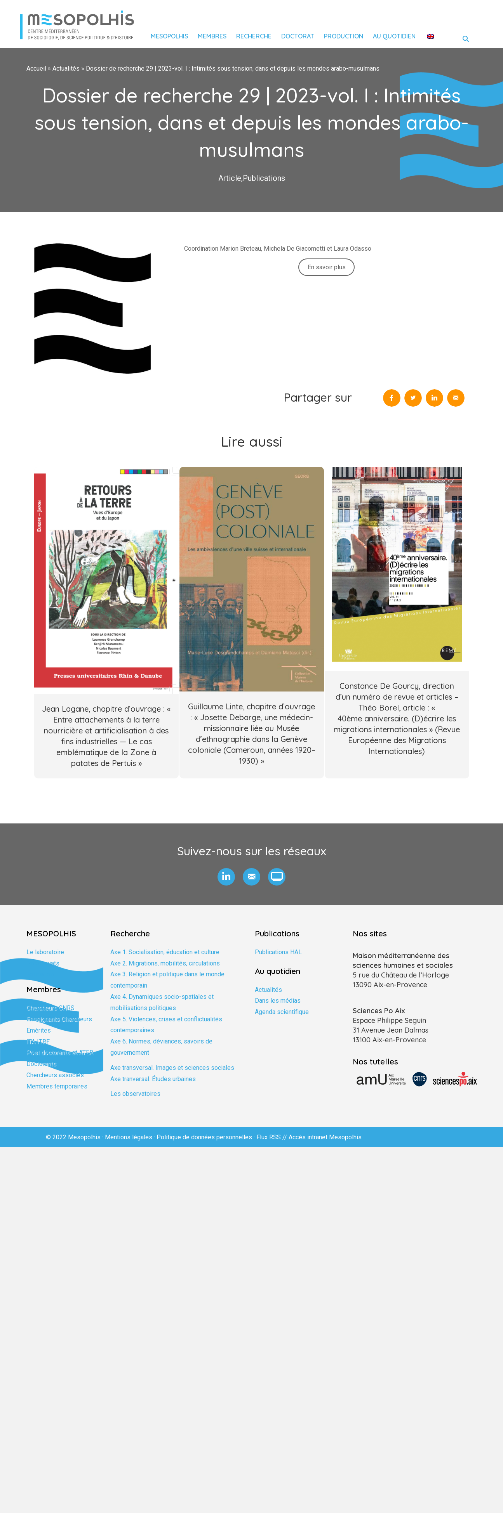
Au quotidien (394, 36)
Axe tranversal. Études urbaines (153, 1079)
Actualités (66, 68)
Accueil (36, 68)
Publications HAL (278, 952)
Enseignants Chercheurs (59, 1019)
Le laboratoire (45, 952)
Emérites (38, 1030)
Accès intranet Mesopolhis (325, 1137)
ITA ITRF (38, 1041)
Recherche (254, 36)
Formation (40, 974)
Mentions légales (128, 1137)
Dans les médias (278, 1000)
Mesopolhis (169, 36)
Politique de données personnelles (204, 1137)
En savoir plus (327, 267)
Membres (212, 36)
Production (343, 36)
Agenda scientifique (282, 1012)
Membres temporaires (56, 1086)
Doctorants (41, 1064)
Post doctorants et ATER (59, 1052)
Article (229, 178)
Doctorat (297, 36)
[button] (226, 877)
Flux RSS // (272, 1137)
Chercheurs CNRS (50, 1008)
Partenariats (42, 963)
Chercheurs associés (55, 1075)
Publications (264, 178)
